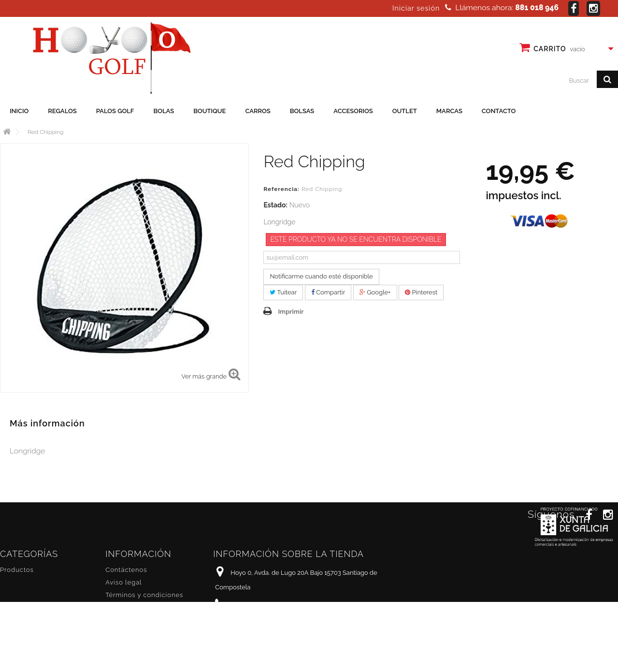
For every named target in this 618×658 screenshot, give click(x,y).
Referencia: (281, 189)
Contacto (499, 111)
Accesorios (353, 111)
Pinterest (421, 292)
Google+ (375, 292)
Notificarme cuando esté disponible (321, 276)
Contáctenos (126, 569)
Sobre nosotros (130, 607)
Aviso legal (123, 582)
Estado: (275, 205)
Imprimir (290, 311)
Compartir (328, 292)
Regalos (62, 111)
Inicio (19, 111)
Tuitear (283, 292)
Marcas (449, 111)
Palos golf (115, 111)
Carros (257, 111)
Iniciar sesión (416, 8)
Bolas (163, 111)
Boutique (209, 111)
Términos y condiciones (144, 595)
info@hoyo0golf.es (280, 623)
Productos (17, 569)
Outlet (404, 111)
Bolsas (302, 111)
